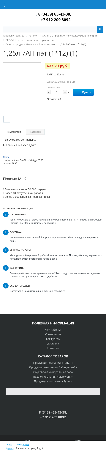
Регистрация (22, 444)
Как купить (53, 339)
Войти (9, 444)
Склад (6, 157)
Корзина (10, 448)
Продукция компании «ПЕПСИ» (53, 362)
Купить (83, 92)
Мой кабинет (53, 329)
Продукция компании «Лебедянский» (53, 367)
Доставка (53, 343)
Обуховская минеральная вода (53, 372)
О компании (53, 334)
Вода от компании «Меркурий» (53, 376)
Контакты (53, 348)
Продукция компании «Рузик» (53, 381)
